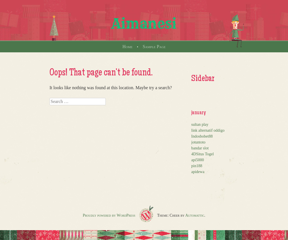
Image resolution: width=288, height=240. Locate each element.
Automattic (194, 215)
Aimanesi (144, 23)
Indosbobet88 (202, 136)
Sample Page (154, 46)
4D (193, 154)
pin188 (196, 166)
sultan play (199, 124)
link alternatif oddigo (207, 130)
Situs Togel (205, 154)
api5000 (197, 160)
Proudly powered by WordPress (109, 215)
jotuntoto (198, 142)
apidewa (197, 172)
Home (127, 46)
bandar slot (200, 148)
